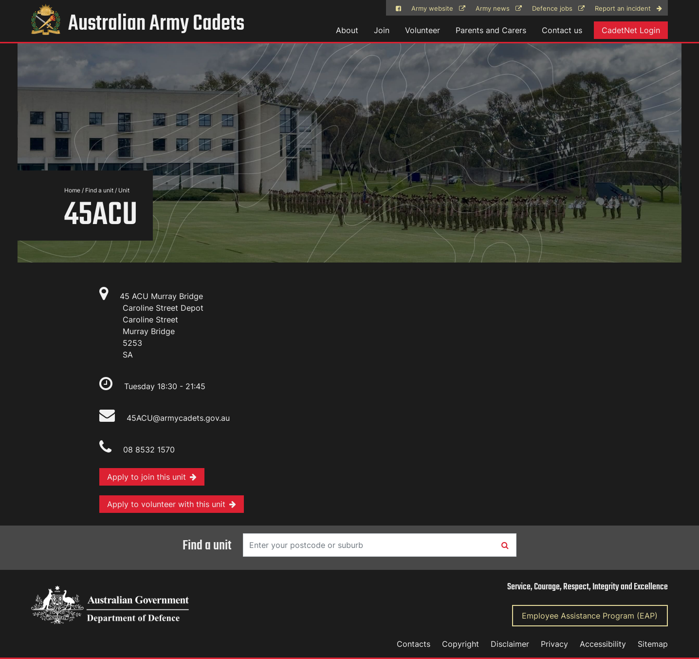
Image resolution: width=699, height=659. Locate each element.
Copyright (460, 644)
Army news (499, 8)
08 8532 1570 (149, 449)
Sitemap (653, 644)
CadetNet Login (631, 30)
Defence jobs (558, 8)
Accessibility (603, 644)
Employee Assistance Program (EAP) (590, 616)
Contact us (562, 30)
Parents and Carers (491, 30)
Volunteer (422, 30)
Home (72, 190)
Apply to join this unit (152, 477)
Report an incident (628, 8)
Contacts (413, 644)
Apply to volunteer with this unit (171, 504)
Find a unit (99, 190)
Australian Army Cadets (137, 24)
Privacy (554, 644)
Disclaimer (510, 644)
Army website (438, 8)
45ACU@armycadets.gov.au (164, 418)
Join (381, 30)
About (347, 30)
